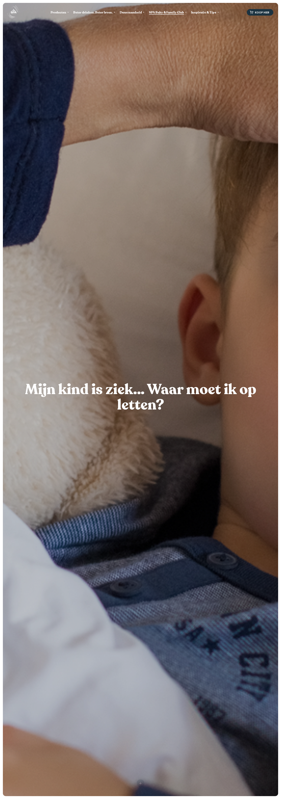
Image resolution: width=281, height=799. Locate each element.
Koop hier (259, 12)
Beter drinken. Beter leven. (93, 13)
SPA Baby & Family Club (166, 13)
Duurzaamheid (131, 13)
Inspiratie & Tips (203, 13)
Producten (58, 13)
